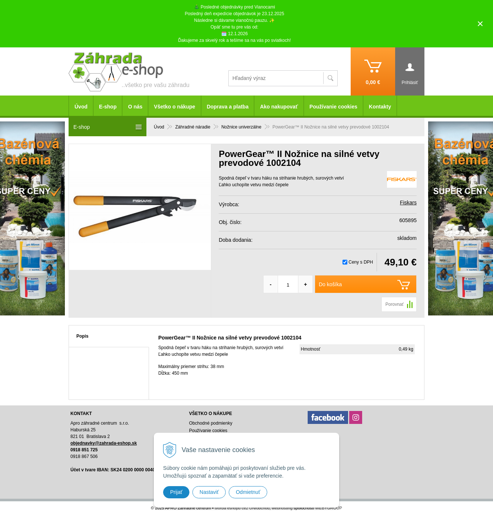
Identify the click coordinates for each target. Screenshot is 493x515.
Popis (82, 336)
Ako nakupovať (279, 107)
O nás (135, 107)
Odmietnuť (248, 492)
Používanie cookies (333, 107)
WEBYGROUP (328, 508)
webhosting (282, 508)
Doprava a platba (228, 107)
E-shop (107, 107)
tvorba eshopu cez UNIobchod (242, 508)
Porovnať (395, 304)
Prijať (176, 492)
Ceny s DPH (360, 262)
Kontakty (380, 107)
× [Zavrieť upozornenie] (480, 23)
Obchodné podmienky (210, 423)
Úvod (81, 107)
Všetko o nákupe (174, 107)
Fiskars (408, 202)
